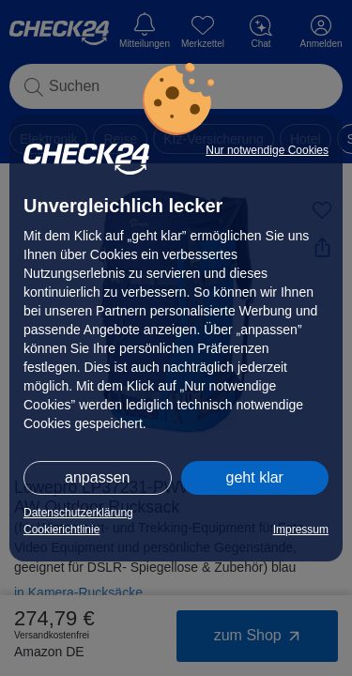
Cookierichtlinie (61, 529)
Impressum (301, 529)
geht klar (254, 477)
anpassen (97, 477)
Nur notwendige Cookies (267, 150)
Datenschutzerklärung (78, 512)
